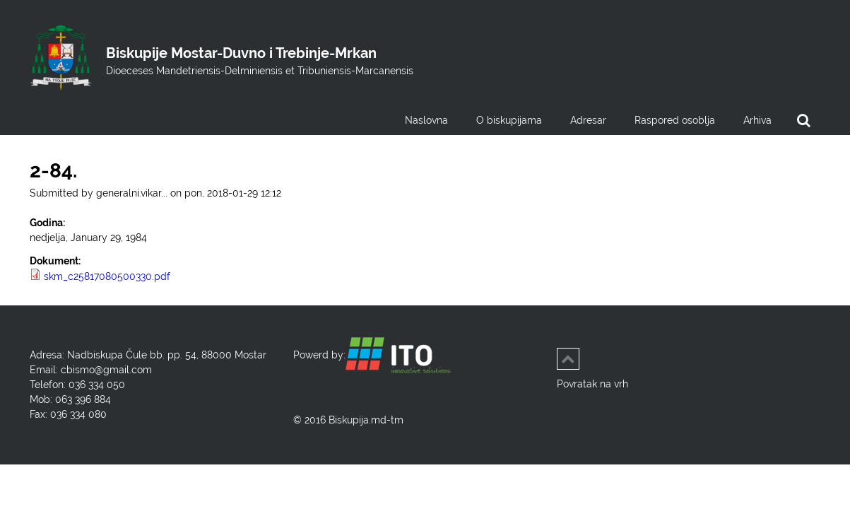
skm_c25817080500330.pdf (107, 276)
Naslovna (426, 120)
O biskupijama (509, 120)
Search (803, 123)
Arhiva (757, 120)
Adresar (588, 120)
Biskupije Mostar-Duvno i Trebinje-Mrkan (241, 53)
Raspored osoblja (674, 120)
